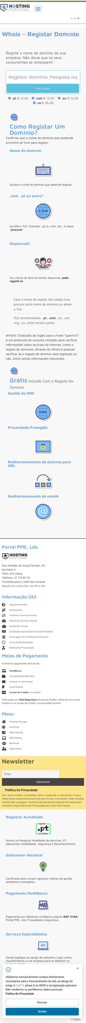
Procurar (43, 88)
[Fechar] (77, 968)
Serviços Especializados (26, 934)
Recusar (42, 1002)
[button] (38, 9)
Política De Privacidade (21, 790)
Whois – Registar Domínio (40, 34)
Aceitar (42, 1011)
